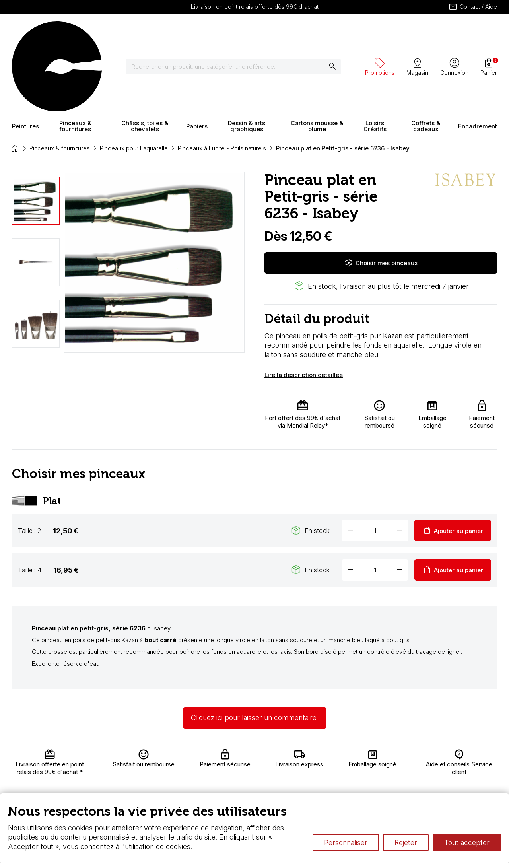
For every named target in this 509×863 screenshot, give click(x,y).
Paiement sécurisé (155, 783)
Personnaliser (345, 842)
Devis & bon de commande (235, 790)
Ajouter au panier (452, 460)
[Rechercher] (238, 32)
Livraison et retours (158, 759)
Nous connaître (163, 771)
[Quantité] (375, 461)
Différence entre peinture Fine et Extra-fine (365, 771)
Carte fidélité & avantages (234, 759)
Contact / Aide (472, 6)
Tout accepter (467, 842)
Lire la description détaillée (303, 305)
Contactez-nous (471, 762)
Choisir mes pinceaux (381, 193)
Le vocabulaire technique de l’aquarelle (360, 763)
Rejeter (405, 842)
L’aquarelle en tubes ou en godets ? (356, 755)
